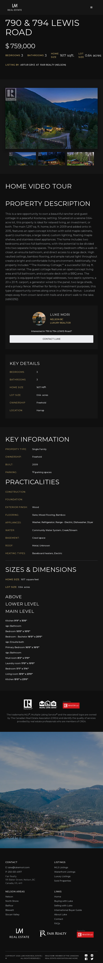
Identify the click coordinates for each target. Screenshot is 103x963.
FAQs (57, 923)
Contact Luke (51, 339)
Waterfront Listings (64, 872)
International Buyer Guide (68, 910)
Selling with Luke (63, 905)
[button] (91, 7)
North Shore (12, 901)
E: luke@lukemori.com (17, 867)
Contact (58, 919)
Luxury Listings (62, 876)
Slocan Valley (12, 914)
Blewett (9, 910)
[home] (15, 7)
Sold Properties (62, 881)
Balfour (9, 905)
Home (57, 896)
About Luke (60, 914)
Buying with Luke (63, 901)
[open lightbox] (51, 118)
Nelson (9, 896)
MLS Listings (61, 867)
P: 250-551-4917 (13, 872)
